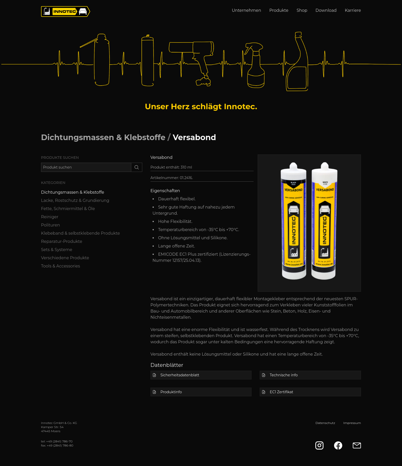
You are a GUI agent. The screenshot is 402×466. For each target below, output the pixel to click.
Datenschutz (325, 423)
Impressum (352, 423)
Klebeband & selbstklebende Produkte (80, 233)
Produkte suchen (60, 157)
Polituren (50, 225)
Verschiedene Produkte (65, 257)
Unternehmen (246, 10)
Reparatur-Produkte (61, 241)
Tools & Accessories (60, 266)
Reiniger (49, 216)
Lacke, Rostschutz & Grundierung (75, 200)
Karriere (353, 10)
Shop (302, 10)
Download (326, 10)
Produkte (278, 10)
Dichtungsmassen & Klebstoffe (103, 137)
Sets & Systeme (56, 249)
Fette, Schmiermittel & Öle (68, 208)
